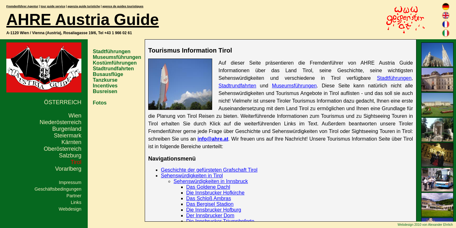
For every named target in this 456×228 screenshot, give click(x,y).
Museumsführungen (117, 57)
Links (76, 202)
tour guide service (53, 6)
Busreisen (105, 91)
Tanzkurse (105, 80)
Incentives (105, 85)
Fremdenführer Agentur (22, 6)
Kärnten (71, 142)
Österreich (62, 102)
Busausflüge (108, 74)
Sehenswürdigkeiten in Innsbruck (211, 181)
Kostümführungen (115, 63)
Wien (74, 115)
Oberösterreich (62, 149)
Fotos (100, 102)
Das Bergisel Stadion (209, 204)
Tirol (76, 162)
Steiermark (67, 135)
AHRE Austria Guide (82, 19)
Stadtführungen (111, 51)
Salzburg (70, 155)
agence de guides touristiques (122, 6)
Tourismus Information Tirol (190, 50)
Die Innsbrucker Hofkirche (215, 192)
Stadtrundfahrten (113, 68)
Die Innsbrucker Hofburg (213, 209)
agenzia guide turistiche (83, 6)
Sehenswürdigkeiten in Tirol (192, 175)
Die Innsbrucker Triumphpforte (220, 221)
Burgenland (66, 129)
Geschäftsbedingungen (58, 189)
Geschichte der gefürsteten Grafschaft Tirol (209, 170)
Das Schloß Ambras (208, 198)
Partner (73, 195)
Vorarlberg (68, 169)
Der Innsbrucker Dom (210, 215)
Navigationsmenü (172, 158)
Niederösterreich (60, 122)
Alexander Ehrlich (440, 224)
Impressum (70, 182)
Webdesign (70, 209)
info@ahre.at (213, 139)
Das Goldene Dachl (208, 187)
